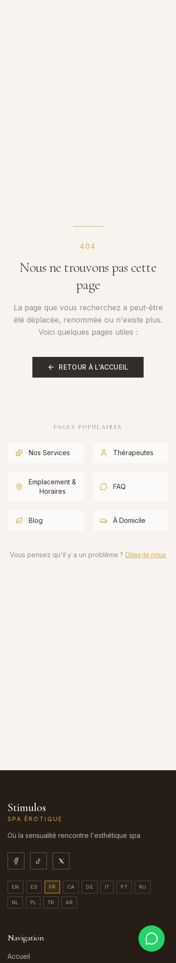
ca (71, 887)
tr (50, 902)
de (89, 887)
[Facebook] (16, 860)
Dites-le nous (145, 555)
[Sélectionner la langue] (132, 19)
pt (124, 887)
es (34, 887)
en (15, 887)
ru (142, 887)
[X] (61, 860)
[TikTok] (38, 860)
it (107, 887)
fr (52, 887)
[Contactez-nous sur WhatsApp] (151, 938)
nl (15, 902)
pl (33, 902)
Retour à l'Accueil (87, 367)
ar (69, 902)
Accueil (19, 956)
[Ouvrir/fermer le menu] (159, 18)
